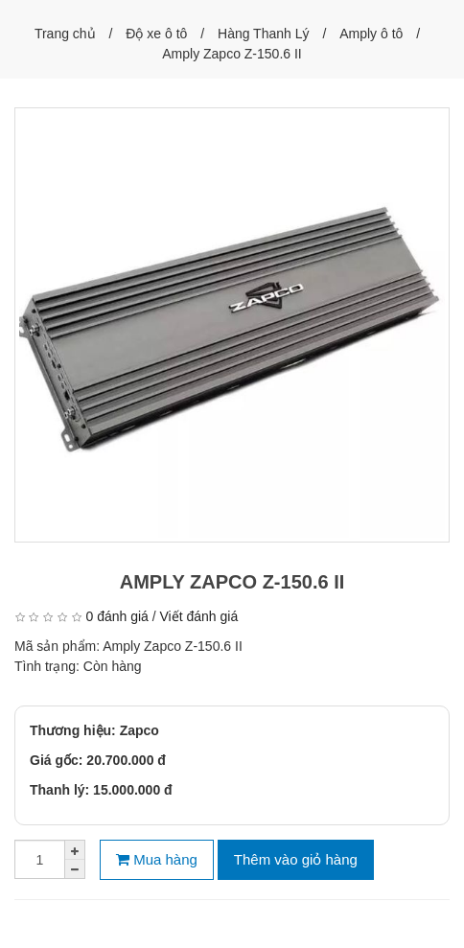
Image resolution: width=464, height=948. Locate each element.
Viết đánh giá (199, 616)
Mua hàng (156, 859)
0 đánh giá (116, 616)
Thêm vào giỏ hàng (296, 859)
